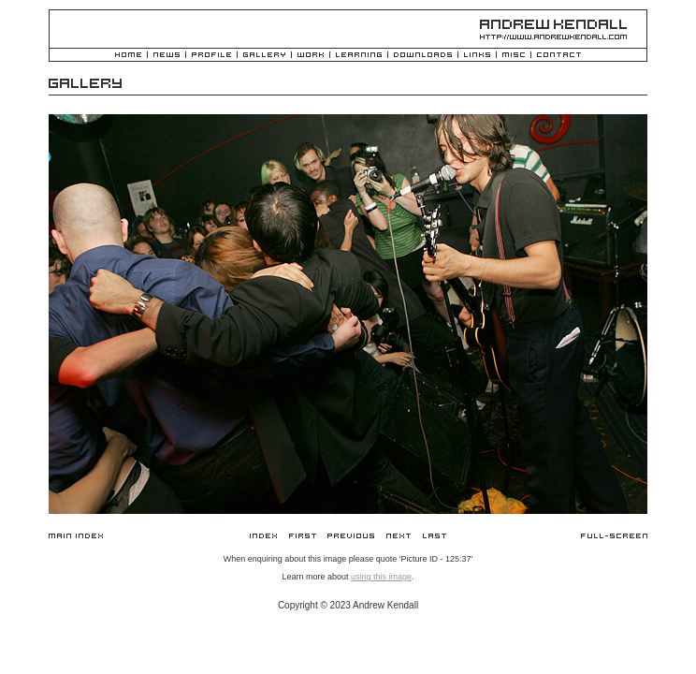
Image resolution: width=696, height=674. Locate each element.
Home (128, 56)
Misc (513, 56)
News (166, 56)
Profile (211, 56)
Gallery (264, 56)
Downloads (423, 56)
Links (477, 56)
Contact (559, 56)
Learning (359, 56)
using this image (381, 576)
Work (310, 56)
